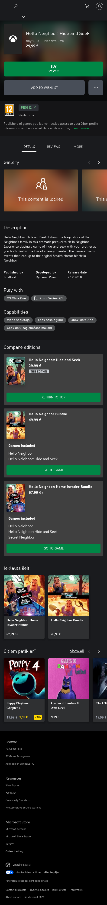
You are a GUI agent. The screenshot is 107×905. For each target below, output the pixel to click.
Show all (77, 650)
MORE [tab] (78, 146)
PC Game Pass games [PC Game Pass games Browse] (18, 756)
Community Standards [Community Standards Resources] (18, 799)
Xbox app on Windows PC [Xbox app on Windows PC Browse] (20, 763)
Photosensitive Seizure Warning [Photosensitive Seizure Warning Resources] (23, 807)
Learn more (80, 128)
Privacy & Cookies (39, 889)
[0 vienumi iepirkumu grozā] (88, 6)
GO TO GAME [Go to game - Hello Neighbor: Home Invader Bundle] (54, 548)
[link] (24, 607)
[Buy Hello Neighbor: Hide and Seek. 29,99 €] (53, 69)
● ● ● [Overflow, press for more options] (96, 87)
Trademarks (76, 889)
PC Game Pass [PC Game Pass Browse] (14, 748)
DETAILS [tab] (29, 146)
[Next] (98, 162)
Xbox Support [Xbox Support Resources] (13, 785)
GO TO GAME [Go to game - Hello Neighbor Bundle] (54, 470)
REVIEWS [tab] (53, 146)
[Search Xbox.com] (16, 6)
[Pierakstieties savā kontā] (99, 6)
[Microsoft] (53, 3)
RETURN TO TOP (53, 397)
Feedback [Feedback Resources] (11, 792)
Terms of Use (59, 889)
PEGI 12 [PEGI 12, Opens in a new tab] (28, 108)
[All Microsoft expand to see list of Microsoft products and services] (5, 6)
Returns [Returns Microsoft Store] (10, 843)
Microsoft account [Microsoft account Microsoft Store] (16, 828)
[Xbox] (12, 17)
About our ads (13, 896)
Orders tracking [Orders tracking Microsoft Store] (14, 851)
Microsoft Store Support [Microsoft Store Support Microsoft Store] (19, 836)
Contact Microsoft (16, 889)
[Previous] (89, 162)
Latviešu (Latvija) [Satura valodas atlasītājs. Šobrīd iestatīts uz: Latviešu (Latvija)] (22, 864)
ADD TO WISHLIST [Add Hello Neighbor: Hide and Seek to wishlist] (44, 87)
